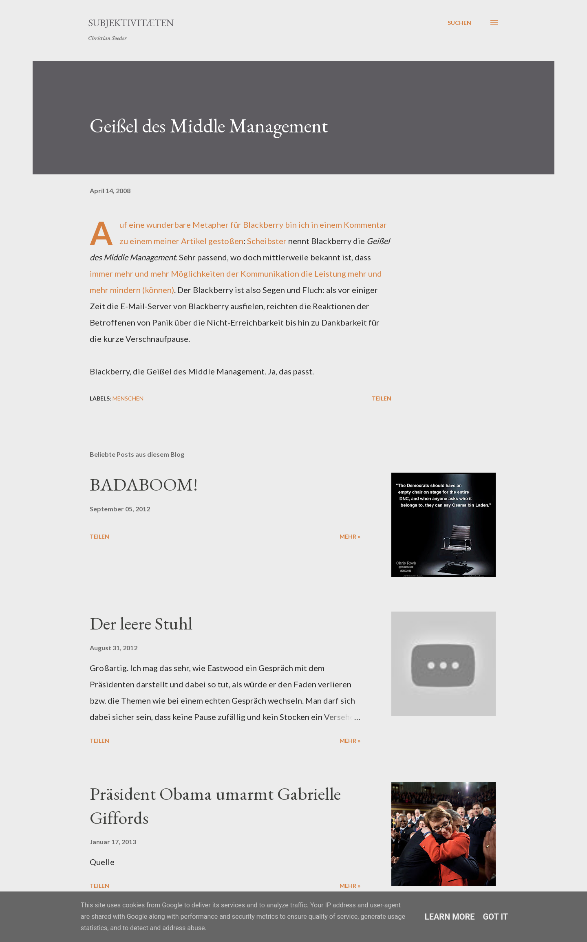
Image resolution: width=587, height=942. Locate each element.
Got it (495, 917)
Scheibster (267, 241)
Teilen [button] (381, 398)
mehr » (350, 536)
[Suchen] (459, 23)
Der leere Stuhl (141, 623)
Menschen (128, 398)
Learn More (450, 917)
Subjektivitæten (131, 22)
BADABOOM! (144, 484)
